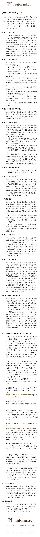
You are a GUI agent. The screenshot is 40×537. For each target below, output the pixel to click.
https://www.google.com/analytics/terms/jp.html (22, 382)
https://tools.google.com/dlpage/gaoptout (21, 428)
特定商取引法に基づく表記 (27, 525)
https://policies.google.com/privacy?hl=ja (21, 403)
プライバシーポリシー (12, 525)
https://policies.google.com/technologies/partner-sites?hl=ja (22, 396)
